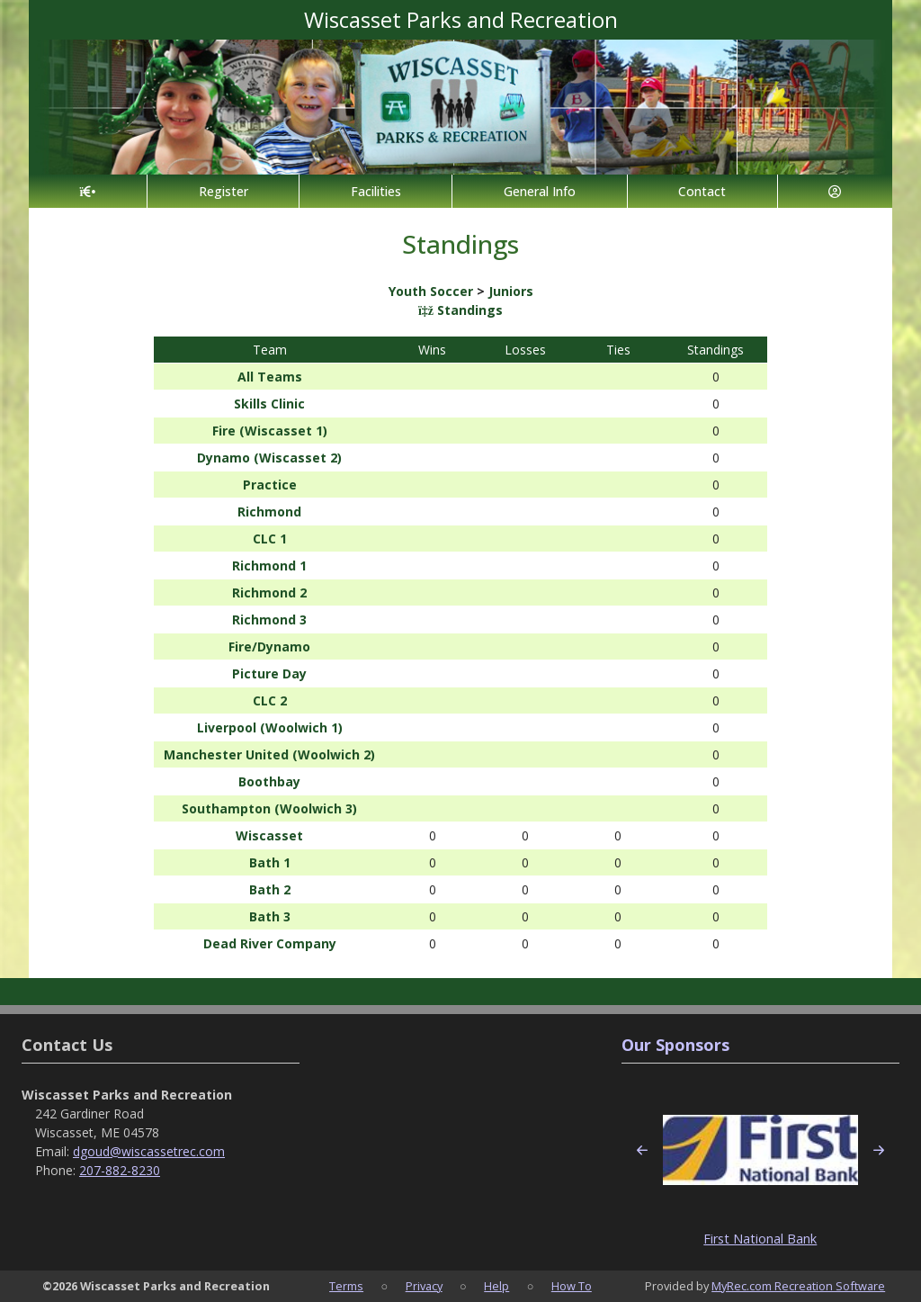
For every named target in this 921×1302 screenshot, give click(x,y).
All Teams (269, 376)
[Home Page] (88, 191)
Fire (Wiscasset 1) (269, 430)
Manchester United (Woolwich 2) (269, 754)
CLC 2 (270, 700)
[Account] (835, 191)
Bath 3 (270, 916)
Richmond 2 (269, 592)
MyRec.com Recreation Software (798, 1286)
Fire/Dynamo (269, 646)
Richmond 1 (269, 565)
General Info (540, 191)
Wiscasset (269, 835)
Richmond (269, 511)
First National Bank (760, 1238)
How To (571, 1286)
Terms (346, 1286)
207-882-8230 (119, 1170)
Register (223, 191)
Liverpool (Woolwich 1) (270, 727)
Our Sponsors (675, 1044)
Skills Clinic (269, 403)
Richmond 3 (269, 619)
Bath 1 (270, 862)
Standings (460, 310)
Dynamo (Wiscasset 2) (269, 457)
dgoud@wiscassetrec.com (149, 1151)
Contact (702, 191)
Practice (270, 484)
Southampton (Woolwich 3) (269, 808)
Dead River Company (269, 943)
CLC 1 (270, 538)
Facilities (376, 191)
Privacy (424, 1286)
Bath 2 (270, 889)
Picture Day (269, 673)
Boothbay (269, 781)
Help (496, 1286)
